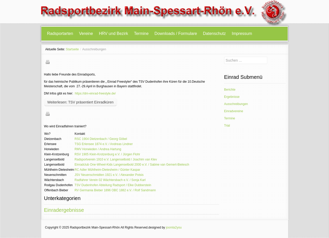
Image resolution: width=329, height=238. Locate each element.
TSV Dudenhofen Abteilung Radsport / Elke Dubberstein (113, 185)
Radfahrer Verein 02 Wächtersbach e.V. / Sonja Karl (110, 180)
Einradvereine (233, 111)
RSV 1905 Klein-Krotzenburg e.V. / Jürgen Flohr (107, 154)
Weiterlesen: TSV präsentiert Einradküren (80, 102)
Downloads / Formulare (175, 33)
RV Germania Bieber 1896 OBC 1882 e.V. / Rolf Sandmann (115, 190)
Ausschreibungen (236, 104)
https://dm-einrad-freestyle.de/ (95, 93)
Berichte (229, 89)
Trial (227, 125)
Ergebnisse (232, 97)
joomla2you (173, 227)
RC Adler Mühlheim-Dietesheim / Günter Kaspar (107, 170)
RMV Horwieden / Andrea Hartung (98, 149)
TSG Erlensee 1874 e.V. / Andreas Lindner (104, 144)
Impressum (242, 33)
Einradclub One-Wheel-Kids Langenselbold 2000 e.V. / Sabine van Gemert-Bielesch (132, 164)
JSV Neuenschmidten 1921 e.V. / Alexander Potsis (109, 175)
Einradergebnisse (64, 210)
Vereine (86, 33)
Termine (141, 33)
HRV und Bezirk (113, 33)
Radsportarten (60, 33)
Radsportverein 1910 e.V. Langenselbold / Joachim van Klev (116, 159)
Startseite (72, 49)
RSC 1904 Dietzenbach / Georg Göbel (101, 139)
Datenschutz (214, 33)
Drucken (47, 62)
